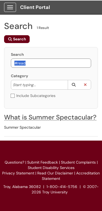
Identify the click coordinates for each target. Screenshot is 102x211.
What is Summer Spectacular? (50, 117)
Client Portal (35, 7)
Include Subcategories (33, 95)
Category (19, 75)
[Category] (38, 85)
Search (17, 54)
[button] (73, 84)
